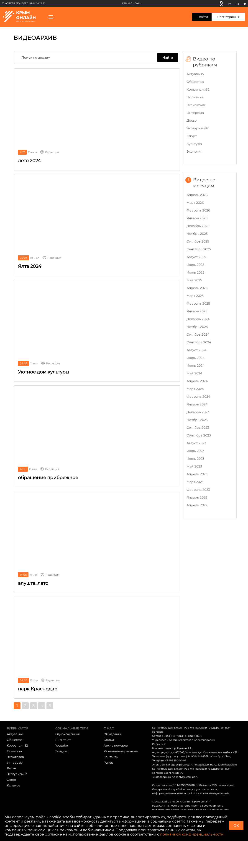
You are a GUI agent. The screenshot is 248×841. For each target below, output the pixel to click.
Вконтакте (63, 740)
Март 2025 (195, 296)
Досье (192, 120)
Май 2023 (194, 466)
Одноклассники (67, 734)
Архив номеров (116, 745)
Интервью (195, 113)
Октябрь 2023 (198, 428)
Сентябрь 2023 (199, 435)
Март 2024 (195, 389)
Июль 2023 (195, 451)
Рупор (108, 762)
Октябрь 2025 (198, 241)
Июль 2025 (195, 265)
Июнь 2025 (195, 272)
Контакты (111, 757)
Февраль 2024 (198, 396)
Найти (167, 57)
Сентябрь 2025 (199, 249)
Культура (194, 144)
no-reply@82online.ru (185, 776)
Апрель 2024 (197, 381)
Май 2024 (194, 373)
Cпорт (192, 136)
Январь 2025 (197, 311)
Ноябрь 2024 (197, 327)
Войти (203, 17)
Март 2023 (195, 482)
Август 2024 (196, 350)
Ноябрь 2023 (197, 420)
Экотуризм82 (198, 128)
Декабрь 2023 (198, 412)
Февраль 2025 (198, 303)
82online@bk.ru (227, 764)
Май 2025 (194, 280)
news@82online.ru (205, 764)
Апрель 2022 (197, 505)
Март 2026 (195, 203)
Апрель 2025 (197, 288)
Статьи (109, 740)
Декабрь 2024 (198, 319)
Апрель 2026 (197, 195)
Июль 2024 (196, 358)
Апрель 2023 (197, 474)
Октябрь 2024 (198, 334)
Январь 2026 (197, 218)
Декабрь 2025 (198, 226)
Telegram (62, 751)
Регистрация (228, 17)
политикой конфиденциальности (192, 834)
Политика (195, 97)
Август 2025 (196, 257)
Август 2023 (196, 443)
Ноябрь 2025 (197, 234)
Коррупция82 (198, 89)
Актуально (195, 74)
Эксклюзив (196, 105)
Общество (195, 82)
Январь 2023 (197, 497)
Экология (194, 151)
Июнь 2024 (196, 365)
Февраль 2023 (198, 490)
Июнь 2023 (195, 459)
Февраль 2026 (198, 210)
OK (236, 825)
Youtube (61, 745)
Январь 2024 (197, 404)
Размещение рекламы (121, 751)
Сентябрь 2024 (199, 342)
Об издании (113, 734)
